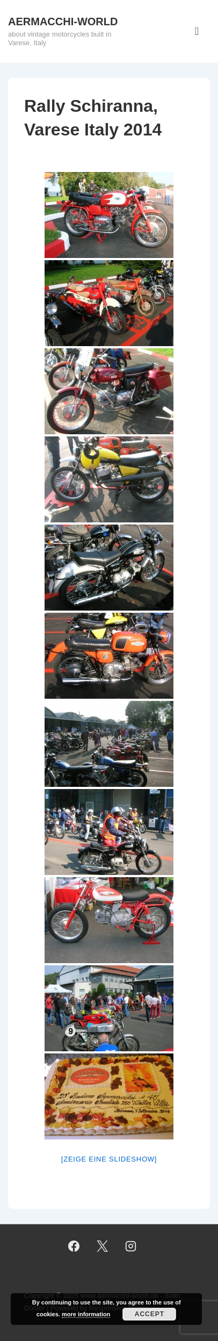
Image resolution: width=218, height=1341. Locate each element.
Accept (149, 1314)
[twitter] (102, 1246)
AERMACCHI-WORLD (63, 21)
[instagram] (130, 1246)
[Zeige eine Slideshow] (109, 1159)
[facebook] (74, 1246)
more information (86, 1314)
